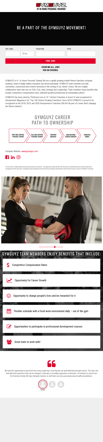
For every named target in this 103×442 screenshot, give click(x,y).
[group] (51, 210)
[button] (40, 247)
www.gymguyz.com (29, 151)
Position (40, 49)
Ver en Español (50, 70)
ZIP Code (9, 49)
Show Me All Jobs (50, 67)
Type (69, 49)
